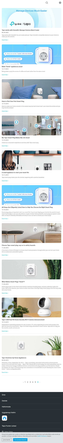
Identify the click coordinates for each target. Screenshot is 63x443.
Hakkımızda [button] (6, 407)
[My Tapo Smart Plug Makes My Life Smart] (31, 125)
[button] (4, 418)
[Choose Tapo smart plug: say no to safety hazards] (31, 233)
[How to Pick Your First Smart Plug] (31, 89)
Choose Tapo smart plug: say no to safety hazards (18, 245)
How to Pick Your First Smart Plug (13, 101)
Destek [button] (4, 401)
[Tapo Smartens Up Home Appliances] (31, 345)
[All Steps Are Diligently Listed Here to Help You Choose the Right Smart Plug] (31, 195)
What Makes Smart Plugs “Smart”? (13, 282)
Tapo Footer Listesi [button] (9, 426)
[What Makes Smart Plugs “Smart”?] (31, 269)
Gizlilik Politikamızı (42, 436)
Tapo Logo (27, 2)
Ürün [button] (3, 395)
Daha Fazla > (5, 40)
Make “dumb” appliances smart (12, 66)
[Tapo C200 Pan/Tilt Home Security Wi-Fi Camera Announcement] (31, 307)
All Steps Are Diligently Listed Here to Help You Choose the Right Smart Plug (27, 207)
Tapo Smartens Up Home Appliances (14, 358)
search (47, 2)
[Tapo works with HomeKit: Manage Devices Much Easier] (31, 18)
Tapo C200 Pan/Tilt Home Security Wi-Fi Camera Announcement (23, 320)
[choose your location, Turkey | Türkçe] (31, 431)
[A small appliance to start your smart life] (31, 160)
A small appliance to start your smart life (15, 172)
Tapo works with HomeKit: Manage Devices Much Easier (20, 30)
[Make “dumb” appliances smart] (31, 54)
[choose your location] (60, 3)
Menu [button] (3, 2)
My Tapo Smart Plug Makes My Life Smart (16, 138)
